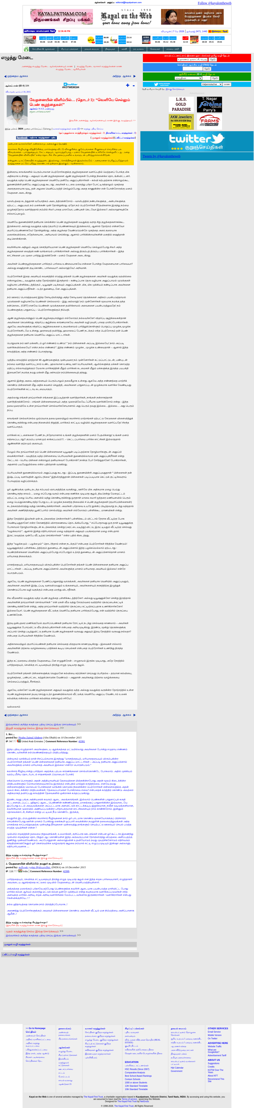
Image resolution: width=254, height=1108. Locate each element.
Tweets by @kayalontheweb (161, 156)
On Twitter (212, 1038)
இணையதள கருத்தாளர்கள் (98, 1054)
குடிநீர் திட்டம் (131, 1046)
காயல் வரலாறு (65, 1080)
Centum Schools (132, 1079)
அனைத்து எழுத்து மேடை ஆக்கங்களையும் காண (47, 66)
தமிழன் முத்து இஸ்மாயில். (35, 867)
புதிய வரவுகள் (132, 1032)
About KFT (213, 1076)
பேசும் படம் (64, 1076)
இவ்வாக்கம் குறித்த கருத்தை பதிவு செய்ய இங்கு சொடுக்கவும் (41, 724)
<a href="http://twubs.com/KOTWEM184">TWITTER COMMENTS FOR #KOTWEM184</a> (70, 990)
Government (176, 1071)
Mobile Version (215, 1035)
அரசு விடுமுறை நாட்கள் (182, 1050)
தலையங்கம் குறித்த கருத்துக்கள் (100, 1036)
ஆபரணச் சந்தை (179, 1046)
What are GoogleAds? (213, 1051)
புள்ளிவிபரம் (91, 1057)
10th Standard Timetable (136, 1089)
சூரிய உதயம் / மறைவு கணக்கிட (186, 1039)
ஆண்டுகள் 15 (65, 1084)
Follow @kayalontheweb (214, 3)
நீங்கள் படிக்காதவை (35, 1057)
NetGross (144, 1101)
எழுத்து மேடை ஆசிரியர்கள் (71, 69)
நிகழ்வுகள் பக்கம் (179, 1054)
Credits (211, 1067)
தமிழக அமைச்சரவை (181, 1057)
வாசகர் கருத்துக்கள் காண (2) (66, 129)
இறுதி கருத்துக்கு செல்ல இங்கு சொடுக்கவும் (32, 728)
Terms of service (129, 1099)
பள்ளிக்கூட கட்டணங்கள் (137, 1065)
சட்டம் (61, 1073)
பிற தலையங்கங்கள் (67, 1039)
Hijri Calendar (177, 1068)
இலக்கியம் (63, 1059)
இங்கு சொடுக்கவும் (175, 89)
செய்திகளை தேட (34, 1061)
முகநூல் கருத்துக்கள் (102, 137)
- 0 (121, 133)
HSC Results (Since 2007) (137, 1069)
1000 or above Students (136, 1082)
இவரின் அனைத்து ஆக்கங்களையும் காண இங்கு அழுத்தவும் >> (102, 120)
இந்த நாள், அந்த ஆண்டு (37, 1053)
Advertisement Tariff (217, 1055)
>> (35, 1028)
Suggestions (213, 1063)
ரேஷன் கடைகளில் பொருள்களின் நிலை (143, 1053)
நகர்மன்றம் (130, 1036)
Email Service (214, 1032)
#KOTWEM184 (70, 86)
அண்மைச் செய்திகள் (36, 1035)
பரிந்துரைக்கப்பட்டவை (36, 1049)
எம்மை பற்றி (172, 49)
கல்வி (124, 49)
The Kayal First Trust (93, 1097)
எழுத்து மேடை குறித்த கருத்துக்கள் (101, 1040)
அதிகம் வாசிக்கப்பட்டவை (38, 1039)
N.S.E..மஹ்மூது (46, 108)
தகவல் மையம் (92, 49)
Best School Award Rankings (138, 1076)
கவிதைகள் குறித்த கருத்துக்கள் (99, 1050)
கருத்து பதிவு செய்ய (93, 129)
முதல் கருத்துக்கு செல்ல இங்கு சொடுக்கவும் (32, 931)
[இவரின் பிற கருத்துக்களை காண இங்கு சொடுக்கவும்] (34, 858)
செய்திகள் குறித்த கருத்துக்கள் (99, 1032)
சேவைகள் (155, 49)
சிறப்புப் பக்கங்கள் (69, 49)
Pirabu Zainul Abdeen (30, 737)
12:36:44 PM (64, 31)
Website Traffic (215, 1046)
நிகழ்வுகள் (110, 49)
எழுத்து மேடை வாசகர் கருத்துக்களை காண (99, 66)
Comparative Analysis (135, 1072)
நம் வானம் (138, 49)
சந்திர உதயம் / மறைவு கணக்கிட (186, 1042)
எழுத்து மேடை (65, 1051)
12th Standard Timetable (136, 1086)
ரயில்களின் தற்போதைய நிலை (139, 1049)
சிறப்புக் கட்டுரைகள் (67, 1055)
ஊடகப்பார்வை (65, 1069)
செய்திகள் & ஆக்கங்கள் (43, 49)
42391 (82, 741)
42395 (66, 871)
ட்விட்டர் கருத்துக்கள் (125, 138)
